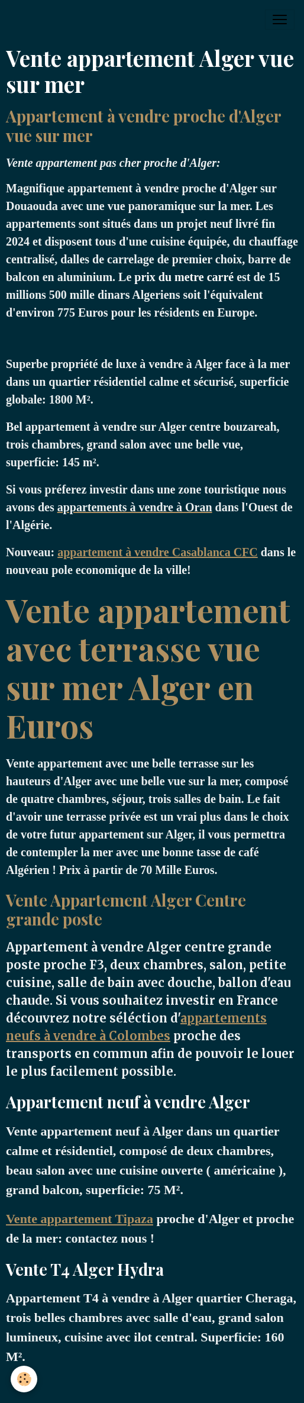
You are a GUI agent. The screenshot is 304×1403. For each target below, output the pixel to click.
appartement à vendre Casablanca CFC (157, 552)
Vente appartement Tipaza (79, 1218)
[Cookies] (24, 1379)
